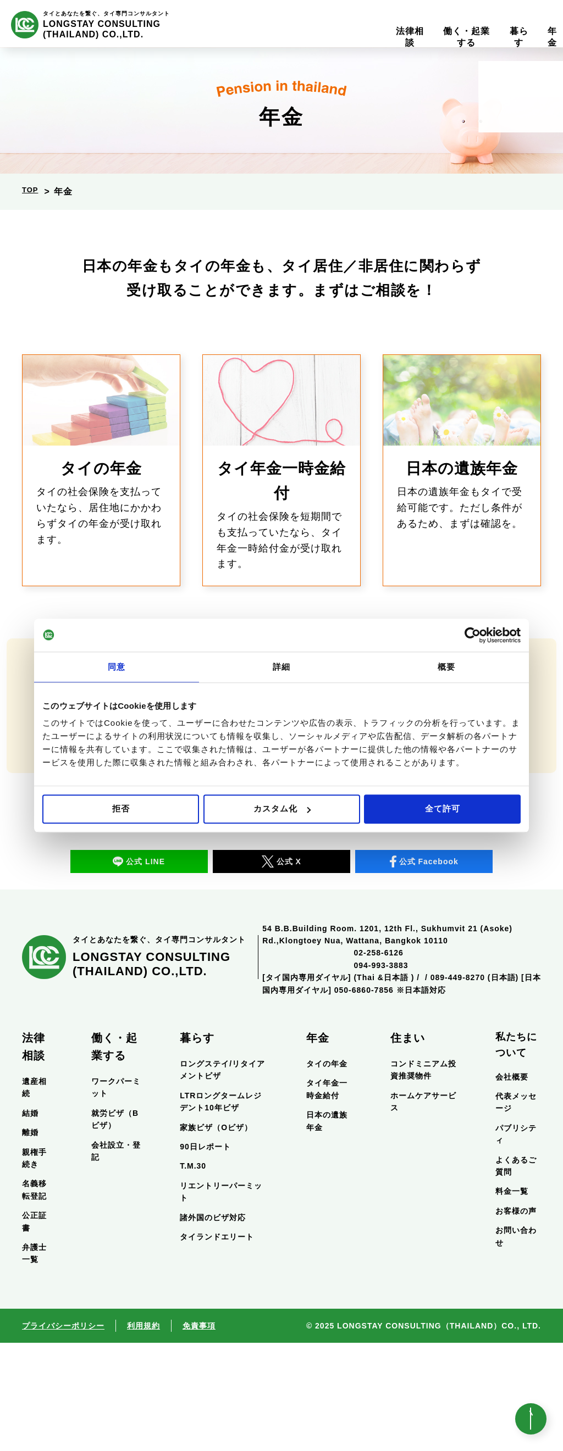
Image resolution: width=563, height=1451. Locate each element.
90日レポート (205, 1254)
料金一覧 (511, 1299)
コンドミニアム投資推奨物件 (423, 1178)
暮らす (197, 1146)
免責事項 (199, 1433)
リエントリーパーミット (221, 1299)
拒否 (121, 808)
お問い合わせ (516, 1344)
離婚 (30, 1240)
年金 (317, 1146)
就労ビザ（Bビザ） (115, 1227)
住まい (407, 1146)
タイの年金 (326, 1172)
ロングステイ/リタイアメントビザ (222, 1178)
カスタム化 (282, 808)
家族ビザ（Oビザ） (216, 1235)
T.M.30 (193, 1274)
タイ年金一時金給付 (326, 1197)
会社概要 (511, 1184)
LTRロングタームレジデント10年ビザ (221, 1209)
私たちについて (516, 1152)
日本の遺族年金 (326, 1229)
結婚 (30, 1221)
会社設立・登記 (116, 1258)
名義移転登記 (34, 1297)
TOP (32, 191)
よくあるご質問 (516, 1273)
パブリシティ (516, 1242)
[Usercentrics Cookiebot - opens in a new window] (472, 635)
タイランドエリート (217, 1345)
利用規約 (143, 1433)
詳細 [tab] (281, 666)
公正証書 (34, 1329)
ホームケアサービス (423, 1209)
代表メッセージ (516, 1210)
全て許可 (442, 808)
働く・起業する (114, 1155)
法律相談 (33, 1155)
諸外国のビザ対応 (213, 1325)
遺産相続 (34, 1195)
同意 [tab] (116, 666)
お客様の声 (516, 1318)
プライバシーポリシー (63, 1433)
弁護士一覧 (34, 1361)
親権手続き (34, 1265)
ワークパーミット (116, 1195)
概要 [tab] (446, 666)
